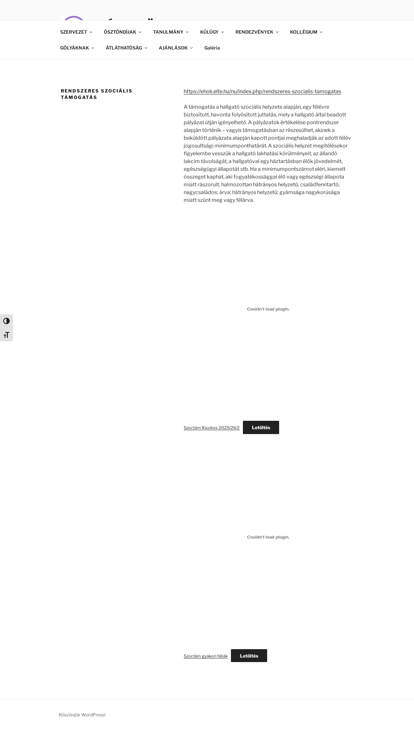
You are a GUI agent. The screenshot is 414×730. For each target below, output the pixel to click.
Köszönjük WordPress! (82, 714)
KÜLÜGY (212, 32)
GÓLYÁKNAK (77, 47)
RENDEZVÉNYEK (257, 32)
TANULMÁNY (171, 32)
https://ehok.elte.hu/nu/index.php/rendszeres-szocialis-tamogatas (262, 91)
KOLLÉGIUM (306, 32)
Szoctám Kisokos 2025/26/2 (212, 427)
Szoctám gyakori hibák (206, 656)
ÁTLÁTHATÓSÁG (127, 47)
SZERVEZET (76, 32)
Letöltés (261, 427)
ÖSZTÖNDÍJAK (123, 32)
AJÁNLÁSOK (176, 47)
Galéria (212, 47)
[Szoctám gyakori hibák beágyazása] (268, 537)
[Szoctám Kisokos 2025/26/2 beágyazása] (268, 309)
